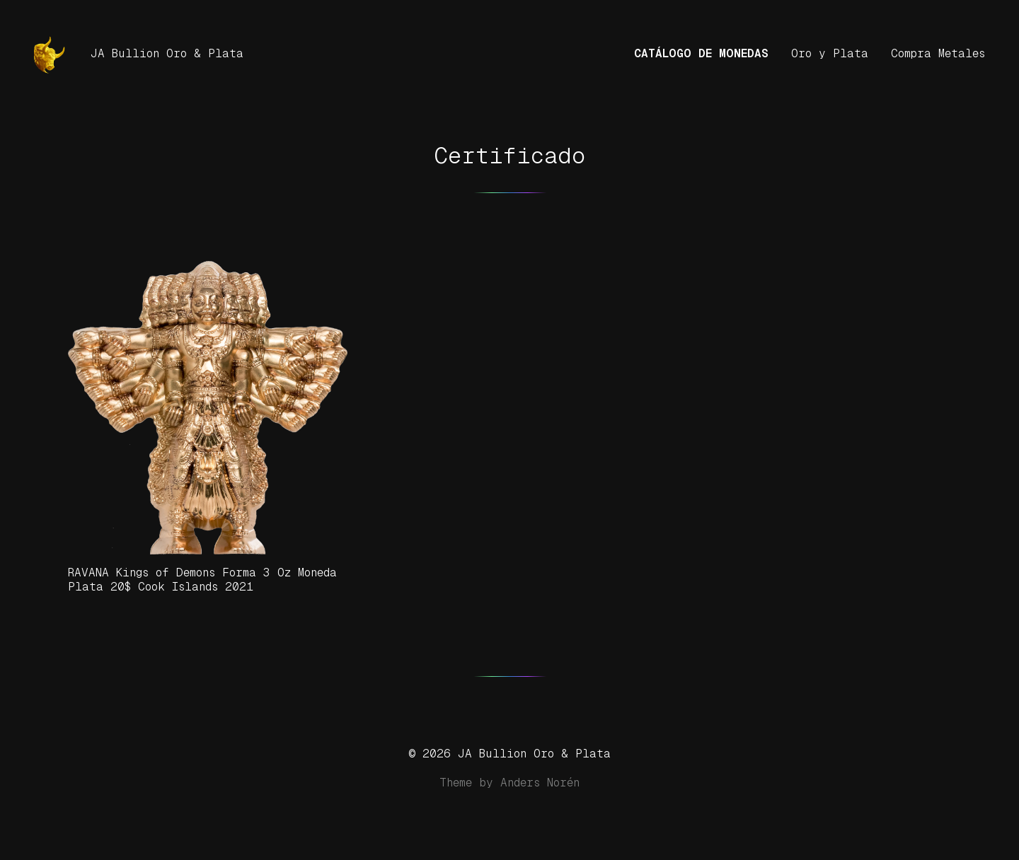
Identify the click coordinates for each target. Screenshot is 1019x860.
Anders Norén (540, 782)
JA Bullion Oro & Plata (167, 53)
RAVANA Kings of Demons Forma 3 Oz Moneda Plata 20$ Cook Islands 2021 (202, 579)
